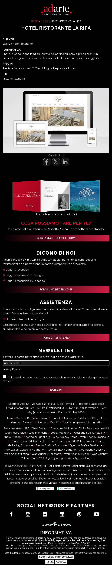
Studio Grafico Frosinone (51, 445)
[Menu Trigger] (107, 560)
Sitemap (42, 422)
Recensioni (68, 562)
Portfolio (32, 418)
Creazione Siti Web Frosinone (76, 441)
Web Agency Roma (65, 437)
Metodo (84, 418)
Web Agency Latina (16, 453)
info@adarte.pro (24, 408)
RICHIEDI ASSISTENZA (56, 337)
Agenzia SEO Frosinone (61, 449)
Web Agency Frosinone (94, 437)
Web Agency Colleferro (46, 453)
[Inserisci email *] (56, 363)
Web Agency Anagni (52, 458)
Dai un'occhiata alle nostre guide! (25, 319)
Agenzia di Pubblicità (37, 437)
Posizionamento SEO (16, 428)
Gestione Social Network (89, 432)
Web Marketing (38, 432)
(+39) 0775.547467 (53, 408)
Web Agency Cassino (91, 449)
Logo (44, 21)
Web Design (40, 428)
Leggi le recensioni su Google (23, 275)
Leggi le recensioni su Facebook (24, 280)
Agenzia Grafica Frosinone (86, 445)
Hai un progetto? (45, 557)
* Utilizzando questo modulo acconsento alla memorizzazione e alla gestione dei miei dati (55, 379)
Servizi (20, 418)
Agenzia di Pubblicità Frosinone (24, 449)
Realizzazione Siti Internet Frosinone (33, 441)
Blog (95, 418)
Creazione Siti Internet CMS (67, 428)
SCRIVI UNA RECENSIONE (56, 289)
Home (34, 21)
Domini (54, 422)
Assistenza (44, 562)
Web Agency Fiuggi (76, 453)
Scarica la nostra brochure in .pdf (56, 214)
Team (44, 418)
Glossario (28, 422)
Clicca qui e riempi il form (56, 238)
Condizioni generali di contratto (82, 422)
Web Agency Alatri (79, 458)
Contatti (74, 557)
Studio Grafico (12, 437)
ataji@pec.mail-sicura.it (41, 412)
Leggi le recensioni (16, 269)
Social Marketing (61, 432)
